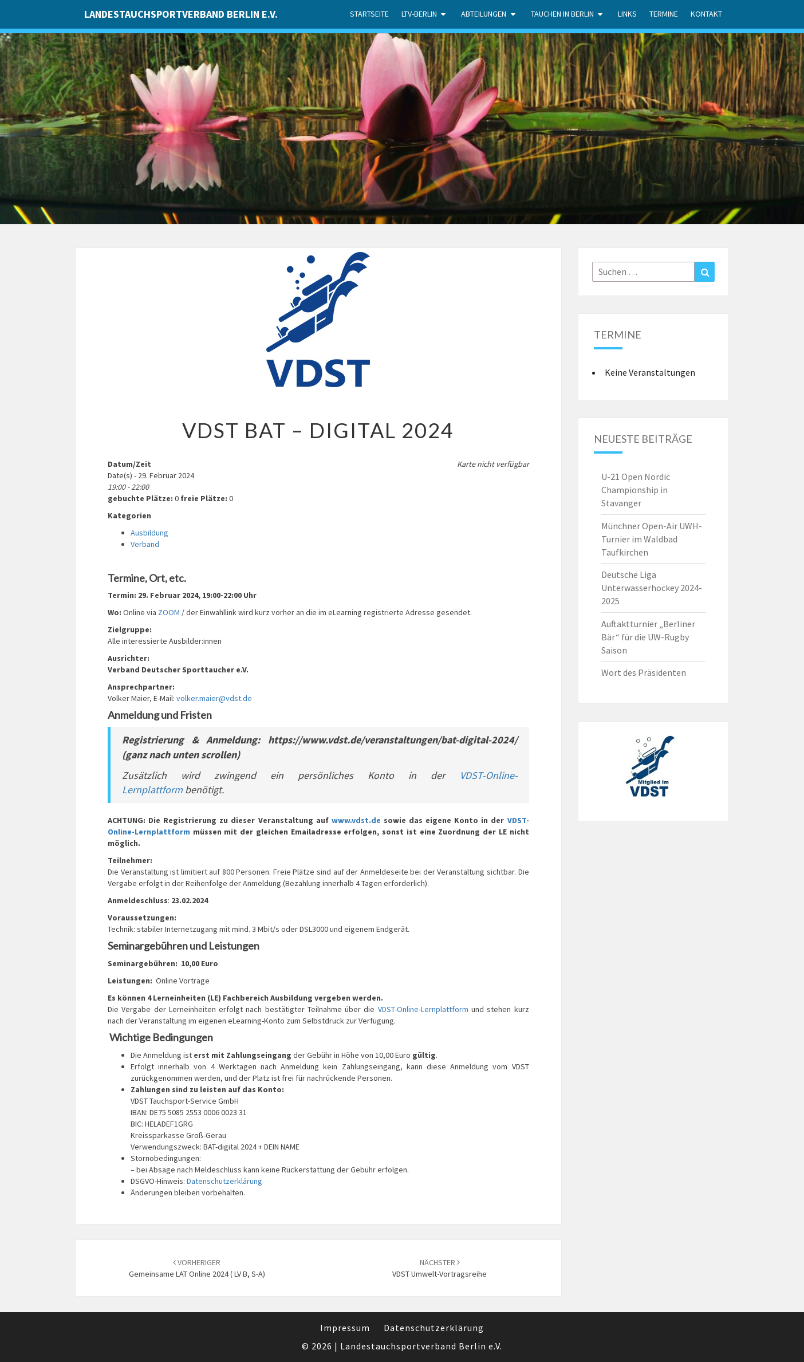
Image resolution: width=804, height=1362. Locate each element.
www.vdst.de (356, 820)
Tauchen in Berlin (562, 14)
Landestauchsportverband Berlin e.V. (181, 14)
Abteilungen (483, 14)
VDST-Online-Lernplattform (423, 1009)
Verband (145, 544)
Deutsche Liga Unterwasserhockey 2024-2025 (651, 588)
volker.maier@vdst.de (214, 698)
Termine (663, 14)
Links (627, 14)
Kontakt (706, 14)
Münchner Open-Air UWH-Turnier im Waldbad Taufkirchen (651, 539)
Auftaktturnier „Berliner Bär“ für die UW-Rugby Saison (648, 637)
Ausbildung (149, 533)
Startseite (369, 14)
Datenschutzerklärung (224, 1181)
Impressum (345, 1327)
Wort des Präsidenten (643, 672)
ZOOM (169, 612)
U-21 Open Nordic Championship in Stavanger (635, 490)
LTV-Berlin (419, 14)
